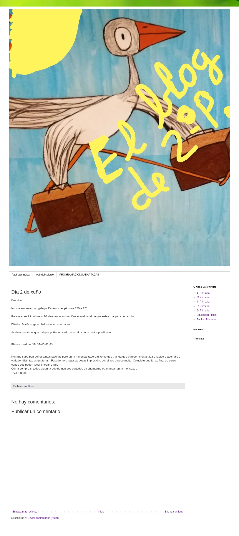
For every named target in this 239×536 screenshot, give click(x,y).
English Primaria (206, 319)
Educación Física (206, 314)
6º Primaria (203, 310)
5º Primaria (203, 306)
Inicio (101, 511)
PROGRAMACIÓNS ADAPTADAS (79, 274)
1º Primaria (203, 292)
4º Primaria (203, 301)
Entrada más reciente (24, 511)
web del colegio (45, 274)
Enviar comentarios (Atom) (43, 517)
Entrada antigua (174, 511)
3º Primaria (203, 297)
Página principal (21, 274)
